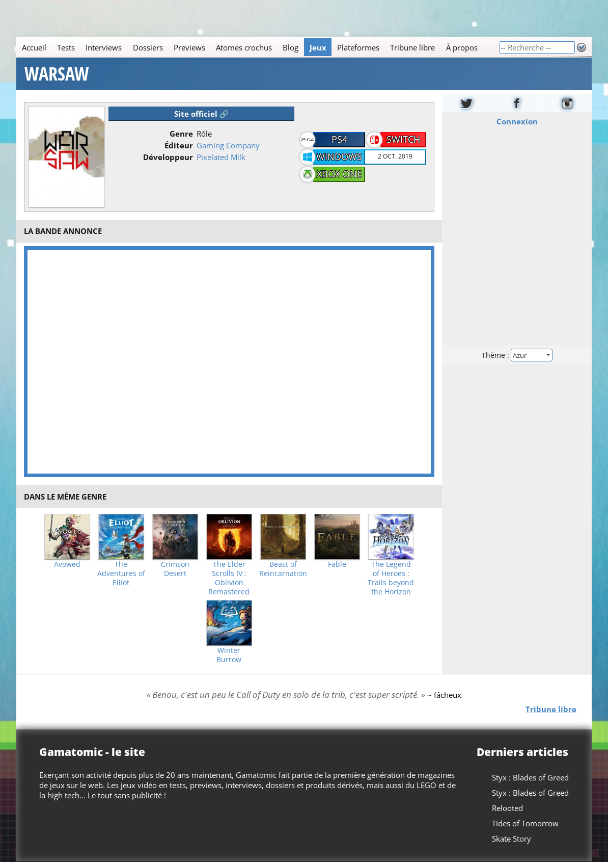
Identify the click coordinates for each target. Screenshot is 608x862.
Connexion (516, 121)
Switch (403, 139)
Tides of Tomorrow (525, 823)
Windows (339, 156)
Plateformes (358, 47)
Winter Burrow (228, 655)
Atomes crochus (244, 47)
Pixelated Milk (221, 157)
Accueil (34, 47)
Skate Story (511, 838)
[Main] (257, 47)
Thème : (517, 355)
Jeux (318, 47)
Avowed (67, 564)
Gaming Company (228, 145)
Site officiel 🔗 (201, 114)
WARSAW (56, 74)
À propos (462, 47)
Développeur (168, 157)
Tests (66, 47)
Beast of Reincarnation (283, 569)
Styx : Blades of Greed (530, 777)
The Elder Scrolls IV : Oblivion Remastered (229, 578)
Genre (181, 133)
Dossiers (148, 47)
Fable (337, 564)
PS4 (339, 139)
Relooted (507, 808)
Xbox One (339, 174)
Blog (290, 47)
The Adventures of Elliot (121, 573)
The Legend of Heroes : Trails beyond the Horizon (391, 578)
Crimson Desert (175, 569)
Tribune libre (412, 47)
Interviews (104, 47)
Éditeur (178, 145)
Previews (189, 47)
